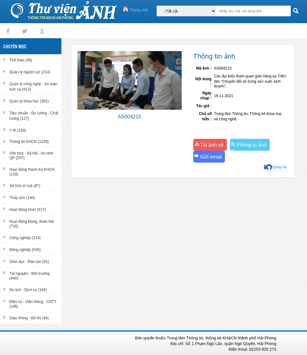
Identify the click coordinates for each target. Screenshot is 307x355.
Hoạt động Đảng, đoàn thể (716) (31, 223)
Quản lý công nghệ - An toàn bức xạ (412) (33, 86)
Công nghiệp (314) (25, 238)
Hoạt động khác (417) (27, 209)
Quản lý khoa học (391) (29, 101)
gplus (41, 26)
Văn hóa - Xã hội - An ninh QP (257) (31, 155)
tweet (23, 26)
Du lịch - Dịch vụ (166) (28, 290)
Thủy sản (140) (22, 198)
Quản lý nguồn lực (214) (29, 72)
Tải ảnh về (212, 145)
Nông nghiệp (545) (25, 250)
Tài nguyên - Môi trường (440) (29, 275)
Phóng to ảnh (252, 145)
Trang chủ (139, 10)
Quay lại (279, 167)
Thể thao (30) (20, 60)
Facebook (8, 26)
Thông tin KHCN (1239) (29, 141)
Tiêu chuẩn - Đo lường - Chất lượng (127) (33, 116)
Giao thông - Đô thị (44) (29, 318)
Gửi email (211, 156)
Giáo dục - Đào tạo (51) (29, 261)
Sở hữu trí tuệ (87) (24, 186)
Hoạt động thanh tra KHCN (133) (32, 171)
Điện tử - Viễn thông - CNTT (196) (32, 304)
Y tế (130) (17, 130)
